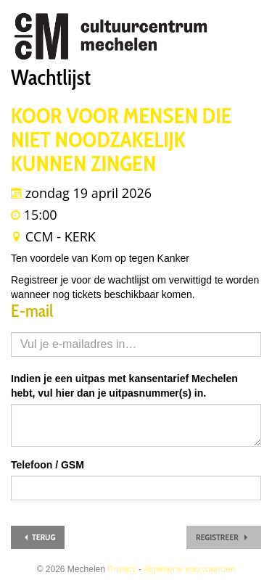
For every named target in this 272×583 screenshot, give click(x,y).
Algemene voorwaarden (190, 569)
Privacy (121, 569)
